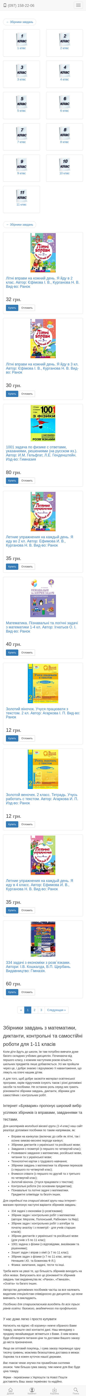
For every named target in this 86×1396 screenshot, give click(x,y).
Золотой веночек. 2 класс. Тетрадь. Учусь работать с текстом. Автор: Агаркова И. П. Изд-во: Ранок (42, 799)
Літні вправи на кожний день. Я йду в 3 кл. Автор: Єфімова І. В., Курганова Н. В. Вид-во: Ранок (42, 368)
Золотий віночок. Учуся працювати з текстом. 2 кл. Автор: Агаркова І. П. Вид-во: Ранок (43, 713)
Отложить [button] (27, 307)
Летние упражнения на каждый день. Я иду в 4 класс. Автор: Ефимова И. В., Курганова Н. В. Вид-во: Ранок (39, 885)
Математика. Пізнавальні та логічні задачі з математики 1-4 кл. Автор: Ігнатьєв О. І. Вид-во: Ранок (42, 627)
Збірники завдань (19, 22)
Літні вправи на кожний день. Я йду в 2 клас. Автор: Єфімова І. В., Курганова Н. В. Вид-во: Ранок (42, 282)
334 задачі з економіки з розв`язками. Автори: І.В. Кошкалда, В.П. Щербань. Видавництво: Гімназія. (38, 967)
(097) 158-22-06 (18, 5)
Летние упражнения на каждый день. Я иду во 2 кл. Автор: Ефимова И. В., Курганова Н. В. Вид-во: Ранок (39, 541)
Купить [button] (12, 307)
